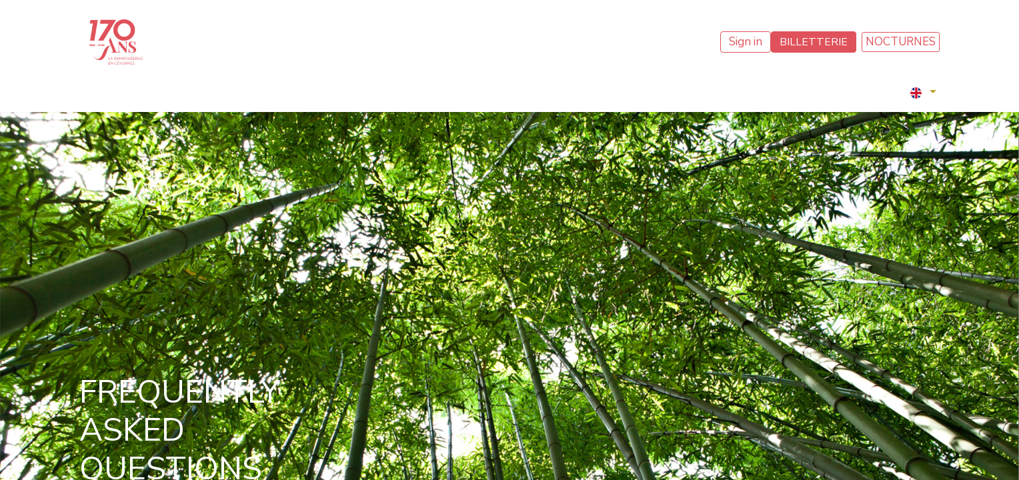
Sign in (745, 41)
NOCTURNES (901, 41)
